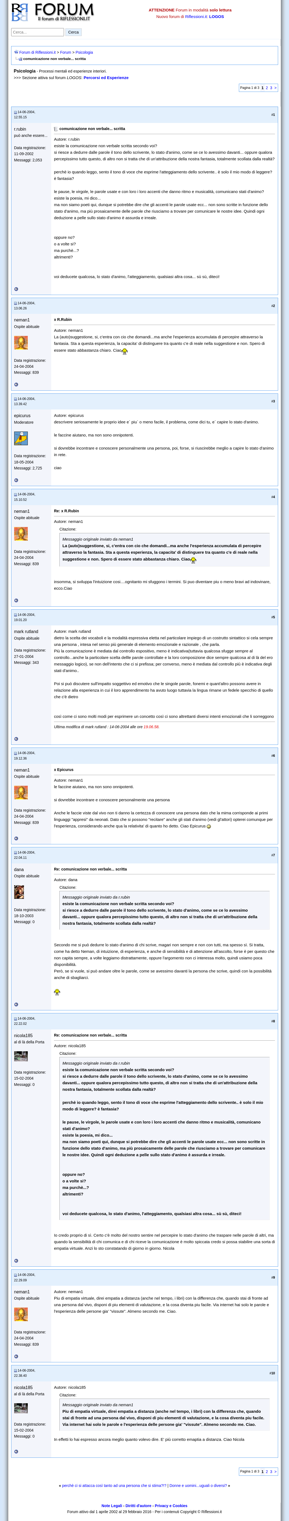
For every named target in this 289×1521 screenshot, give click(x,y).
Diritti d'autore (138, 1506)
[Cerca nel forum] (37, 32)
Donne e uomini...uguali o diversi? (198, 1485)
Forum (65, 52)
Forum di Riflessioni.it (37, 52)
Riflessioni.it (196, 16)
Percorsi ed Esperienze (106, 77)
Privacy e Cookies (171, 1506)
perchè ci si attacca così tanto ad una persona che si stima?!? (114, 1485)
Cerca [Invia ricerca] (73, 32)
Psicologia (84, 52)
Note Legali (112, 1506)
